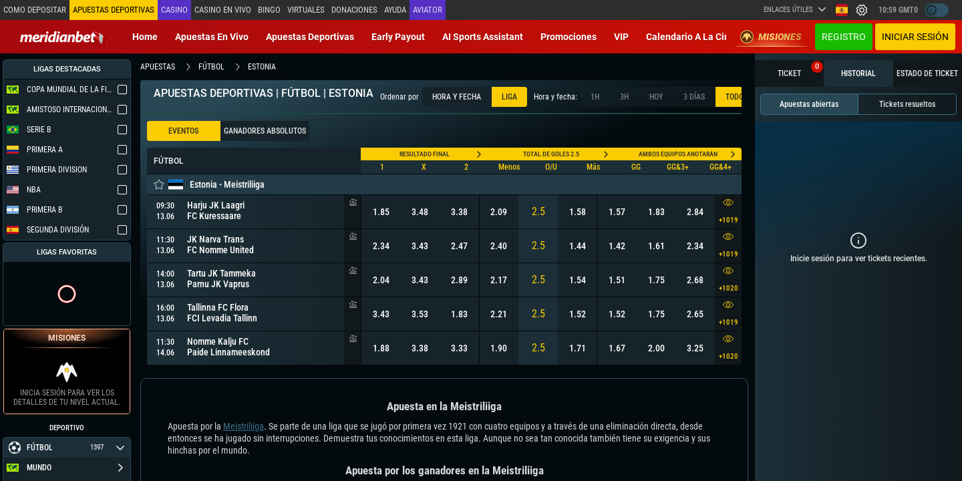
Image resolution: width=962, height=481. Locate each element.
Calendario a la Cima (692, 36)
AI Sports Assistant (482, 36)
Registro (844, 36)
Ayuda (395, 10)
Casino (174, 10)
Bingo (269, 10)
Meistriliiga (243, 426)
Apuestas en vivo (212, 36)
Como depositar (34, 10)
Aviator (427, 10)
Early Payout (398, 36)
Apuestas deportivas (310, 36)
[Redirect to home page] (63, 36)
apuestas (157, 66)
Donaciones (354, 10)
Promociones (568, 36)
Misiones (771, 36)
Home (145, 36)
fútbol (211, 66)
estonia (262, 66)
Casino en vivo (222, 10)
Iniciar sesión (915, 36)
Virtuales (306, 10)
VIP (621, 36)
